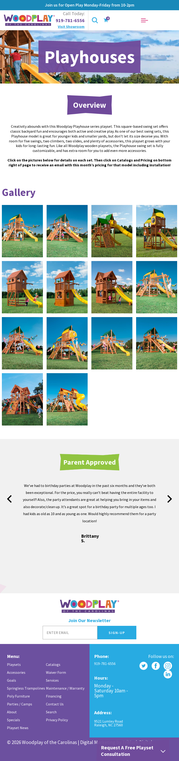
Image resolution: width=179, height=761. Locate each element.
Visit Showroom (71, 26)
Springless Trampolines (26, 688)
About (12, 712)
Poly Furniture (18, 696)
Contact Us (55, 704)
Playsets (14, 664)
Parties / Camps (19, 704)
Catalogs (53, 664)
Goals (11, 680)
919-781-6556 (70, 20)
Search (51, 712)
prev (9, 499)
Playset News (17, 727)
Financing (54, 696)
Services (52, 680)
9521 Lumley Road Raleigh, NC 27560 (108, 723)
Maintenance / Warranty (65, 688)
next (169, 499)
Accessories (16, 672)
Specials (13, 719)
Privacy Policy (57, 719)
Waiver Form (56, 672)
